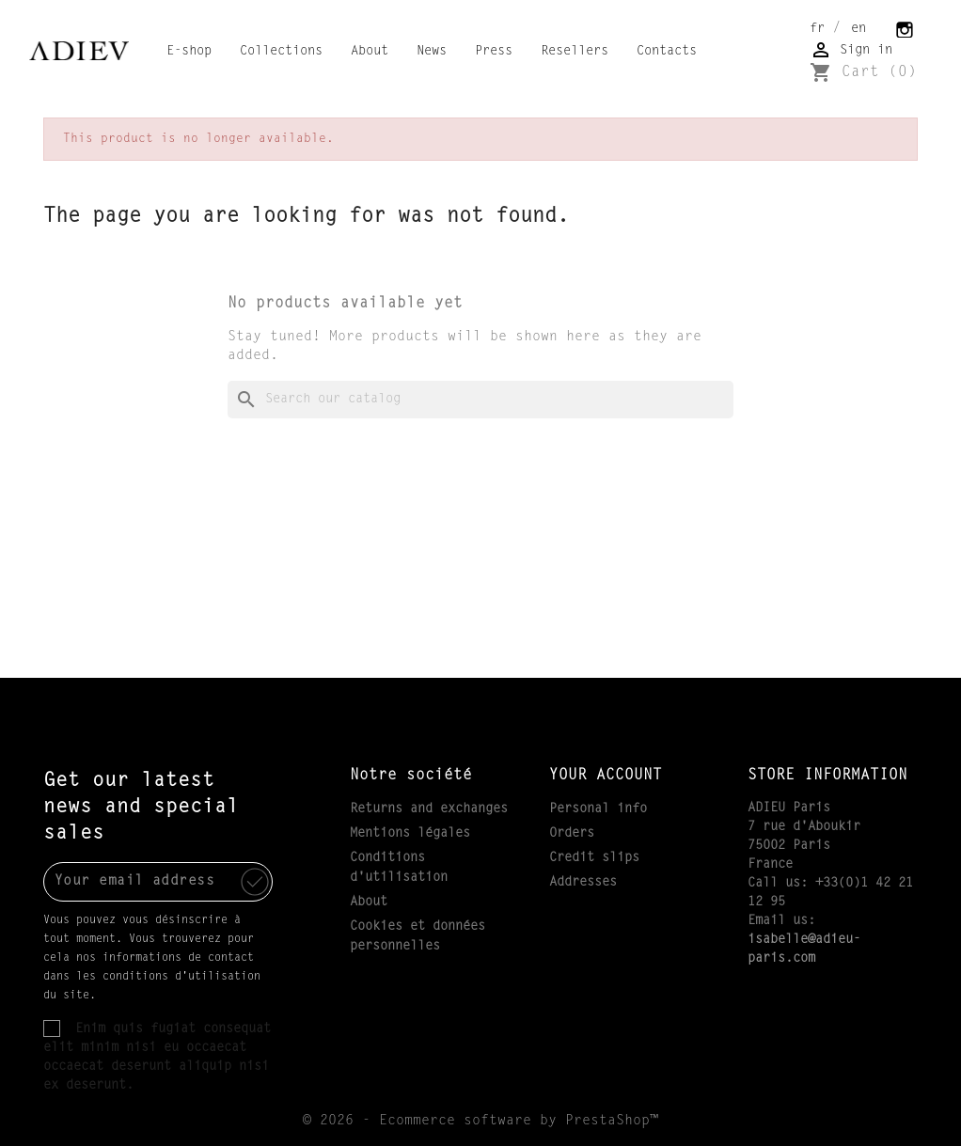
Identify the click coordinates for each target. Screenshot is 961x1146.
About (369, 51)
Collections (281, 51)
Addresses (583, 882)
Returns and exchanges (429, 809)
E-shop (189, 51)
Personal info (598, 809)
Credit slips (594, 858)
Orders (571, 833)
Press (493, 51)
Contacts (667, 51)
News (432, 51)
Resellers (574, 51)
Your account (605, 775)
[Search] (480, 399)
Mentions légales (410, 833)
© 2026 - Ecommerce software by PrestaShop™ (480, 1121)
